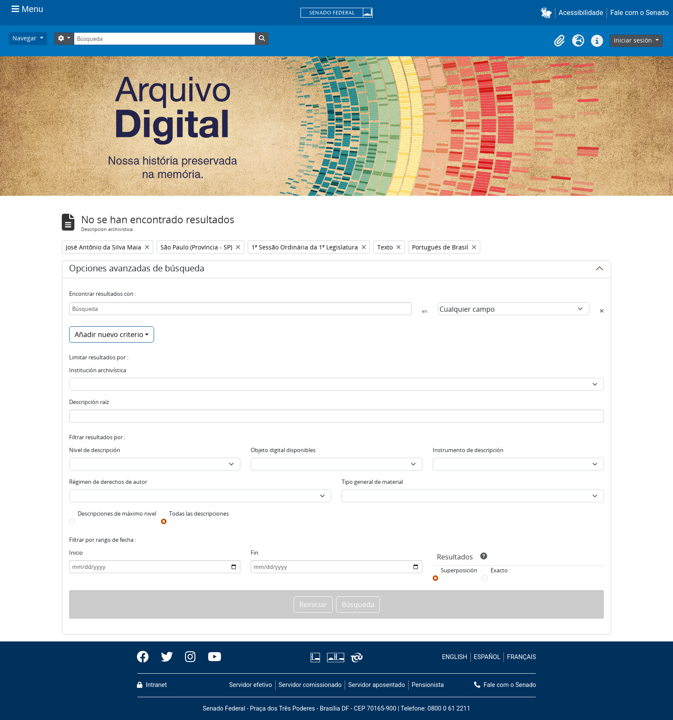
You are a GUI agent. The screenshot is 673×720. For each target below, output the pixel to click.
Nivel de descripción (94, 450)
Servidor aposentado (376, 685)
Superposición (459, 570)
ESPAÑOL (487, 657)
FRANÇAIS (521, 657)
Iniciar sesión (634, 40)
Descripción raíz (89, 402)
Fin (254, 552)
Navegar (25, 38)
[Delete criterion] (602, 311)
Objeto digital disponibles (283, 450)
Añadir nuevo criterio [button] (109, 334)
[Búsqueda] (164, 38)
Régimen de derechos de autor (108, 482)
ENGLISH (454, 657)
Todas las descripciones (199, 513)
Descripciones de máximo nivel (117, 513)
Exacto (499, 570)
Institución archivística (97, 370)
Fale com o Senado (639, 13)
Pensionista (428, 685)
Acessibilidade (581, 13)
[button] (548, 12)
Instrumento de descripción (468, 450)
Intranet (152, 685)
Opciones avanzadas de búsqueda (136, 269)
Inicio (76, 552)
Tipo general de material (372, 482)
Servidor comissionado (310, 685)
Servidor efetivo (250, 685)
